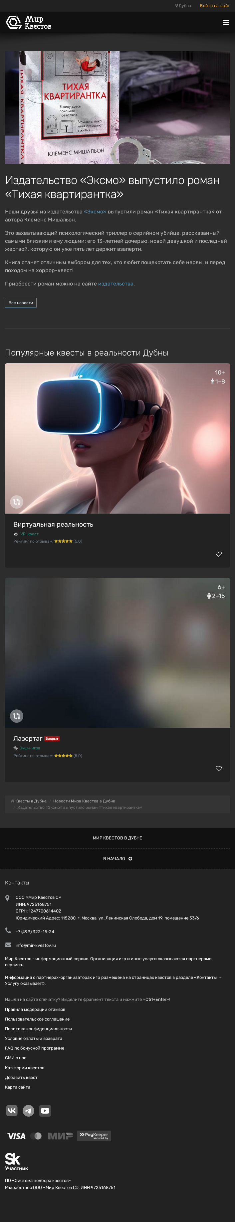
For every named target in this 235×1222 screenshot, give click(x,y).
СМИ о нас (15, 1057)
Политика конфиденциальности (38, 1028)
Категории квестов (24, 1067)
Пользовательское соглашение (37, 1019)
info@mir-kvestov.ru (36, 945)
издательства (115, 283)
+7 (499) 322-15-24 (35, 931)
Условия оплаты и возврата (33, 1038)
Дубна (183, 5)
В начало (117, 858)
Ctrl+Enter (155, 999)
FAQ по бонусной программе (34, 1048)
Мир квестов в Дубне (117, 837)
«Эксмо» (95, 211)
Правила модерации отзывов (35, 1009)
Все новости (21, 302)
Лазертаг (28, 738)
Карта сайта (17, 1087)
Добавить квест (21, 1077)
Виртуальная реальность (53, 524)
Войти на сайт (215, 5)
